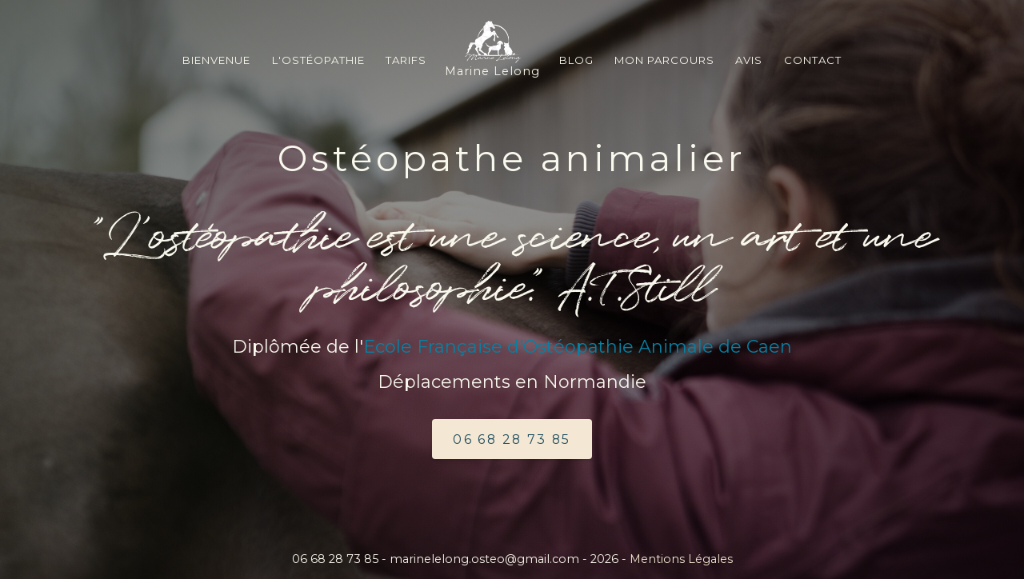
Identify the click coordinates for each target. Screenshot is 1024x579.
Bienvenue (216, 60)
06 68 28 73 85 (512, 441)
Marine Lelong (492, 49)
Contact (813, 60)
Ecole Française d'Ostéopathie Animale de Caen (577, 346)
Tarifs (406, 60)
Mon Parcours (664, 60)
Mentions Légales (681, 559)
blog (576, 60)
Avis (748, 60)
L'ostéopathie (318, 60)
